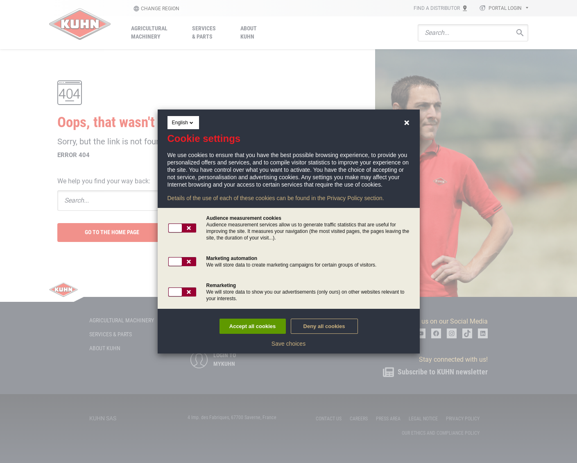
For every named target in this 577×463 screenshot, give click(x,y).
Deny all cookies (324, 326)
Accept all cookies (252, 326)
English (183, 122)
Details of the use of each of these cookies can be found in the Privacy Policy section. (275, 198)
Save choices (288, 343)
